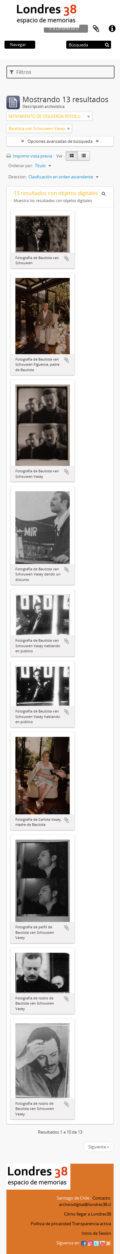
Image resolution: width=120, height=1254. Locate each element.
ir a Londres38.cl (64, 28)
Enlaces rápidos (112, 29)
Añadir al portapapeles (66, 258)
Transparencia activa (91, 1223)
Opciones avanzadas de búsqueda (60, 141)
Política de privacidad (51, 1223)
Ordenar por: (20, 165)
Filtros (20, 72)
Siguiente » (98, 1147)
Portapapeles (96, 29)
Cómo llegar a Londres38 (87, 1214)
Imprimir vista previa (29, 156)
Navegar (18, 44)
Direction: (17, 177)
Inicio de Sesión (96, 1233)
